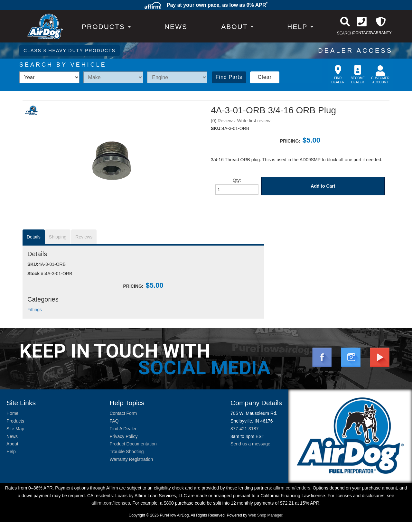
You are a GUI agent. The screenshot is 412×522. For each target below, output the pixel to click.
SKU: (216, 128)
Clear (265, 77)
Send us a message (250, 443)
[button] (237, 26)
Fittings (34, 309)
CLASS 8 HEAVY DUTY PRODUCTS (69, 50)
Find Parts (229, 77)
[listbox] (49, 77)
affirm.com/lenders (291, 487)
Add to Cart (323, 186)
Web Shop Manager (265, 515)
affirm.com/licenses (110, 503)
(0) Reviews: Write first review (240, 120)
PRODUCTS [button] (106, 26)
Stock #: (36, 273)
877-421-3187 (244, 428)
